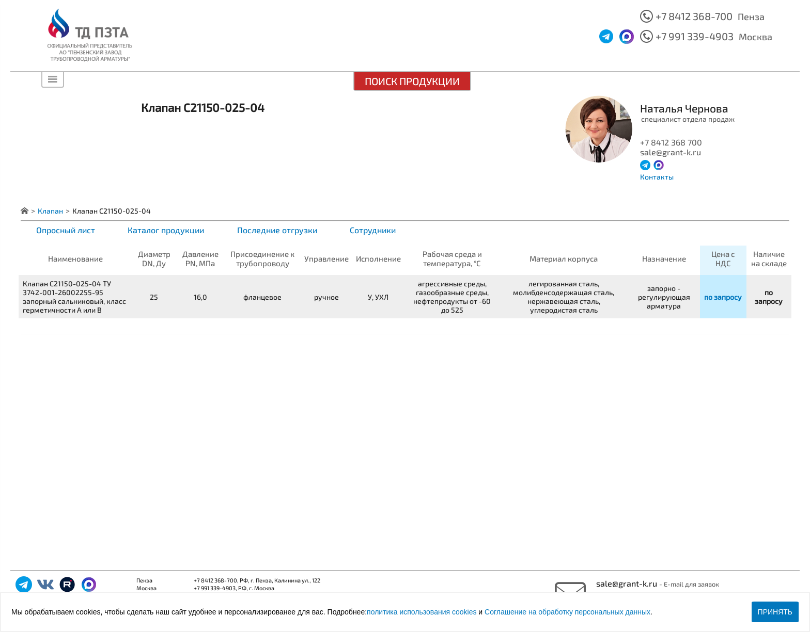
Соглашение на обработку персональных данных (567, 612)
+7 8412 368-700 (694, 16)
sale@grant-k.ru (627, 583)
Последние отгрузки (277, 230)
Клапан (50, 210)
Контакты (657, 176)
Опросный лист (65, 230)
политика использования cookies (421, 612)
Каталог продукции (166, 230)
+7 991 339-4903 (695, 36)
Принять (775, 612)
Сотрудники (373, 230)
